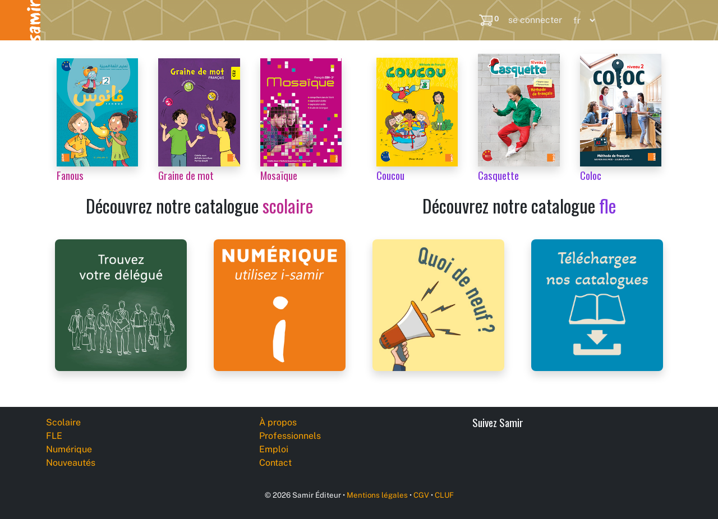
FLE (129, 20)
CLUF (444, 494)
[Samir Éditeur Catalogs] (597, 304)
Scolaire (62, 20)
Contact (275, 462)
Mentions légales (377, 494)
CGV (421, 494)
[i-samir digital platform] (280, 304)
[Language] (582, 20)
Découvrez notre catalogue (199, 205)
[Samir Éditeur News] (438, 304)
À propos (278, 422)
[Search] (464, 20)
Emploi (273, 449)
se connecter (535, 20)
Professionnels (386, 20)
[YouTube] (541, 453)
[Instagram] (566, 453)
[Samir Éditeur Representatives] (121, 304)
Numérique (200, 20)
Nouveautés (290, 20)
